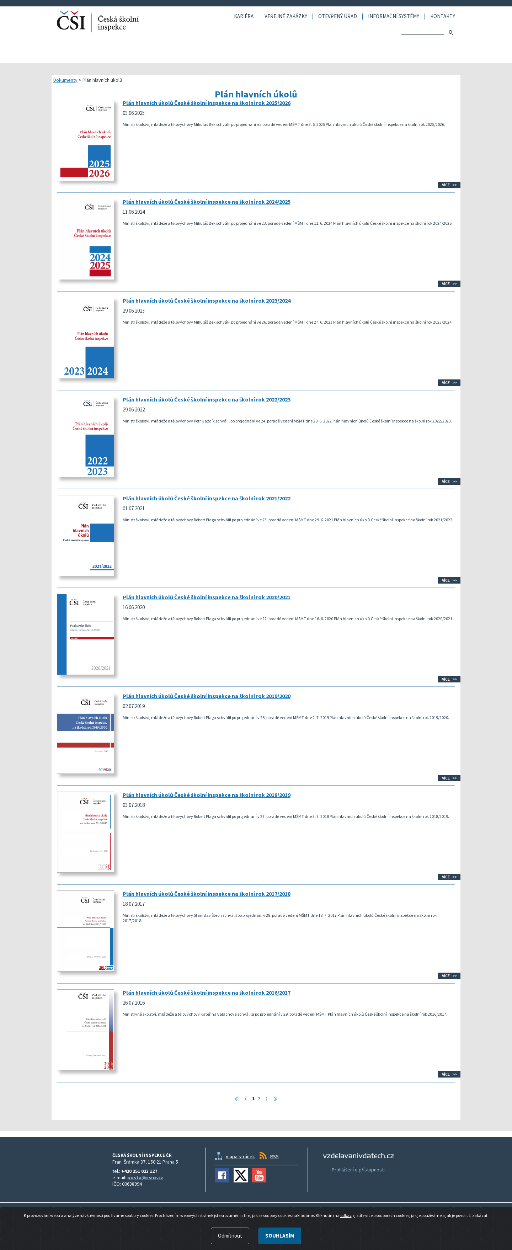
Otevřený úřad (337, 17)
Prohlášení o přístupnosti (358, 1169)
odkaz (346, 1215)
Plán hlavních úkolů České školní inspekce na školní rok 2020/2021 (206, 597)
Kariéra (244, 17)
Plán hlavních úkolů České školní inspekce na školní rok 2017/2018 (206, 893)
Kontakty (442, 17)
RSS (274, 1156)
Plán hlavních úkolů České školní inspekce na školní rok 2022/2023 (206, 399)
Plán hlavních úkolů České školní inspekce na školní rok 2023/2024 (206, 300)
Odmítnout (230, 1235)
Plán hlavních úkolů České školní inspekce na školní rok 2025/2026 (206, 102)
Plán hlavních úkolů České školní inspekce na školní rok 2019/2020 (206, 696)
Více (446, 184)
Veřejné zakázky (286, 17)
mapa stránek (240, 1156)
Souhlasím (279, 1235)
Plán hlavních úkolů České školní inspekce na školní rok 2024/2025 (206, 201)
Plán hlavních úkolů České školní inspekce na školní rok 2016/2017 (206, 992)
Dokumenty (65, 80)
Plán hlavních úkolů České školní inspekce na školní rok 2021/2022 (206, 498)
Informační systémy (393, 17)
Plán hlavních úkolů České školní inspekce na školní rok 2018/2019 (206, 794)
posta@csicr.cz (145, 1177)
